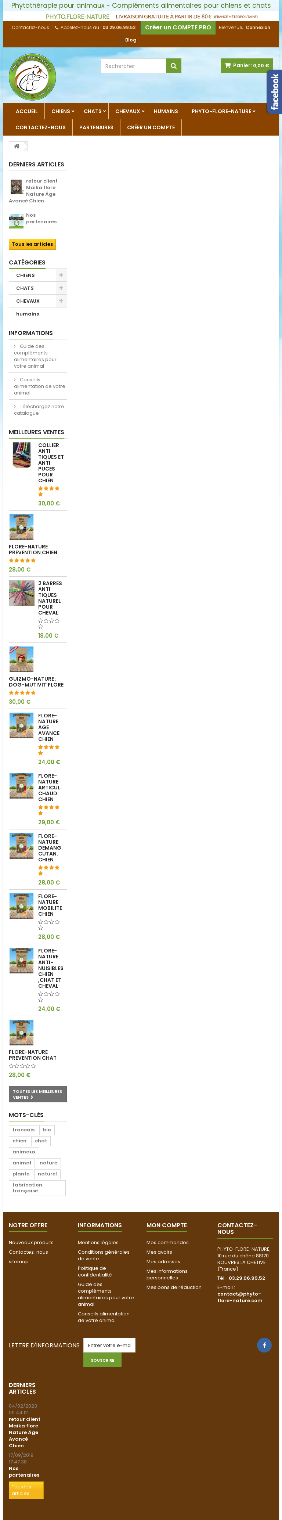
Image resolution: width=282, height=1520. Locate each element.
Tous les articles (32, 244)
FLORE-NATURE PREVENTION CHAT (33, 1055)
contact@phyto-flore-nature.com (240, 1297)
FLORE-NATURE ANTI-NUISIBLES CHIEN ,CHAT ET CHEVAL (51, 968)
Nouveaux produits (31, 1242)
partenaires (96, 127)
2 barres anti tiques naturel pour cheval (50, 598)
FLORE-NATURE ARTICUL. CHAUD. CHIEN (50, 787)
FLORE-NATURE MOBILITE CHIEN (50, 905)
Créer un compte (151, 127)
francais (23, 1129)
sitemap (19, 1261)
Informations (31, 333)
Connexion (258, 27)
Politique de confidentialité (95, 1271)
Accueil (27, 111)
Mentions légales (98, 1242)
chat (41, 1140)
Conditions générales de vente (104, 1255)
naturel (47, 1173)
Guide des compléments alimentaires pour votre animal (35, 356)
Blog (131, 39)
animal (21, 1162)
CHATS (93, 111)
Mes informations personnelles (167, 1274)
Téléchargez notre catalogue (39, 410)
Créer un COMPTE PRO (178, 27)
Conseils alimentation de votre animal (39, 386)
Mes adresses (163, 1261)
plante (20, 1173)
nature (48, 1162)
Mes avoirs (159, 1252)
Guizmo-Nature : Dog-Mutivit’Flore (36, 681)
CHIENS (60, 111)
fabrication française (27, 1187)
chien (19, 1140)
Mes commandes (168, 1242)
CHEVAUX (127, 111)
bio (47, 1129)
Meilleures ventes (36, 432)
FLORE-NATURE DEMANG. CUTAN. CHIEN (50, 847)
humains (166, 111)
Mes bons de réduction (174, 1287)
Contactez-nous (30, 27)
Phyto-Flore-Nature (221, 111)
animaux (24, 1151)
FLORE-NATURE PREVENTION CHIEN (33, 549)
